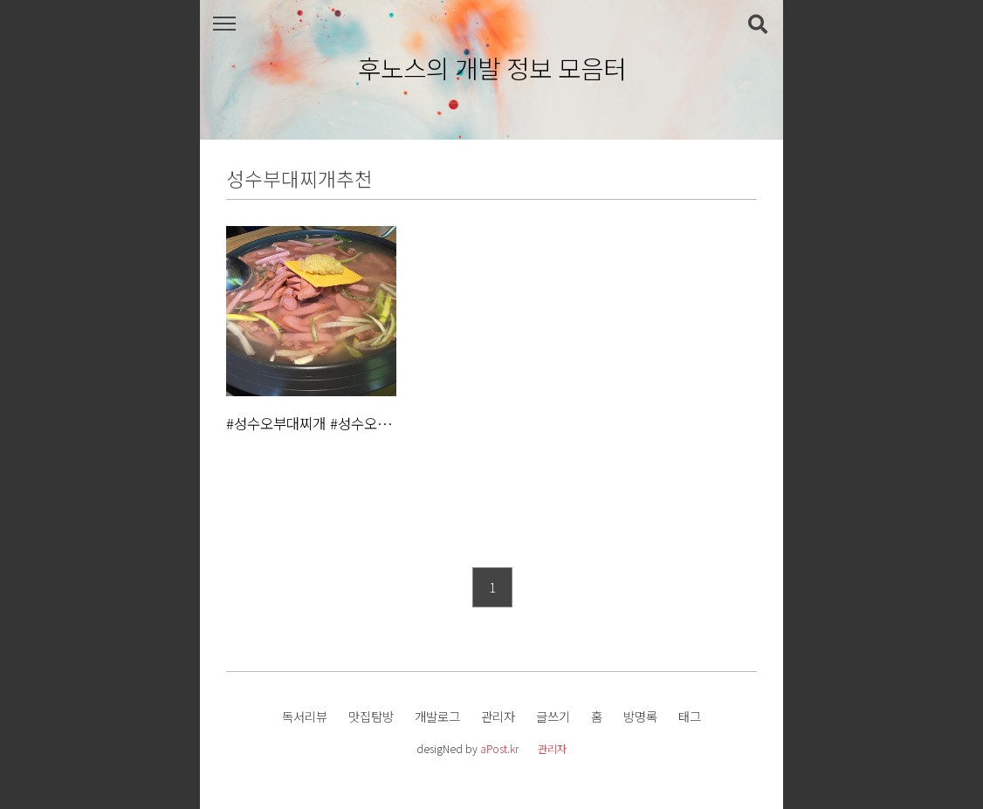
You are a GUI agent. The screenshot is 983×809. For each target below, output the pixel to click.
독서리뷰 (304, 716)
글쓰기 (553, 716)
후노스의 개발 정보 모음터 (492, 69)
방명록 (640, 716)
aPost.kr (499, 748)
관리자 (498, 716)
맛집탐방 (371, 716)
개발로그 (437, 716)
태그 (689, 716)
